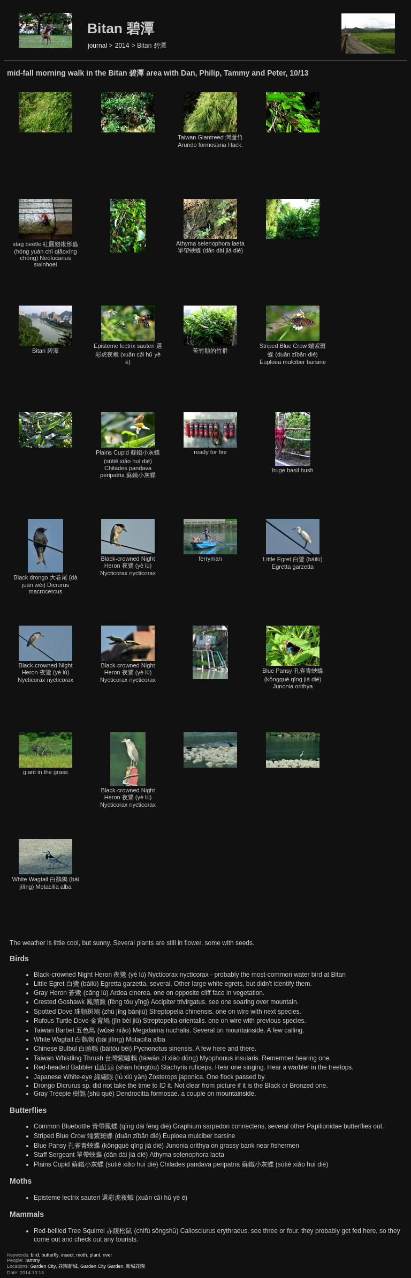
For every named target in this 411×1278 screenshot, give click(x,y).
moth (81, 1255)
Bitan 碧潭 (45, 330)
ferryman (210, 540)
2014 (122, 45)
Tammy (32, 1260)
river (107, 1255)
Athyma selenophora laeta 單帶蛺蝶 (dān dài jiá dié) (210, 226)
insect (67, 1255)
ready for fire (210, 433)
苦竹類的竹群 (210, 330)
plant (95, 1255)
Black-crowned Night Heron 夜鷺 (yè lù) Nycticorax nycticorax (128, 547)
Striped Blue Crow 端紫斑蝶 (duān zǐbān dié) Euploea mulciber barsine (293, 335)
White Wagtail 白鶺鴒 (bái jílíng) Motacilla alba (45, 864)
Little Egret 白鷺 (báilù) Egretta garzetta (292, 544)
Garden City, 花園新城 (54, 1266)
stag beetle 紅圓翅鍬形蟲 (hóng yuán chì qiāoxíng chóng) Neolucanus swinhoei (46, 233)
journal (97, 45)
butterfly (50, 1255)
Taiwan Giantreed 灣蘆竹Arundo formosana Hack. (210, 120)
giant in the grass (45, 753)
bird (35, 1255)
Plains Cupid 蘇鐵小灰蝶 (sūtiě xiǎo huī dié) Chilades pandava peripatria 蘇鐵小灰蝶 (128, 445)
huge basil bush (292, 442)
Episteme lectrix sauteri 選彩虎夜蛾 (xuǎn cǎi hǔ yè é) (128, 335)
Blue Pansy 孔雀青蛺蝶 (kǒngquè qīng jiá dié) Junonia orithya (292, 657)
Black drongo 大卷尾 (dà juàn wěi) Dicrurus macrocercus (45, 557)
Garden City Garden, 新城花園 (113, 1266)
